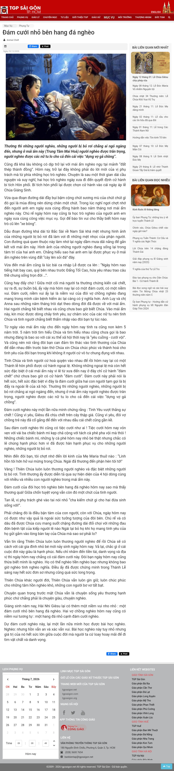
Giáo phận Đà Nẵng (142, 734)
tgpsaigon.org (69, 698)
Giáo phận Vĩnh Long (143, 713)
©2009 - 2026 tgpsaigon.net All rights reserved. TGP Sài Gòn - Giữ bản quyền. (87, 766)
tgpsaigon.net (69, 689)
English (156, 12)
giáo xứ (96, 17)
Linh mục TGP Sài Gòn (75, 671)
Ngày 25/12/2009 (11, 51)
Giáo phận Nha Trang (143, 738)
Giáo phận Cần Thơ (142, 687)
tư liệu (65, 17)
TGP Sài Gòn (138, 679)
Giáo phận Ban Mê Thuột (145, 730)
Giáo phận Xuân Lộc (142, 717)
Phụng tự (24, 25)
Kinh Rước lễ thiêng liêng (146, 209)
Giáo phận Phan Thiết (143, 704)
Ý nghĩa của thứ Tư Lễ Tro (146, 269)
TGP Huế (136, 726)
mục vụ (109, 17)
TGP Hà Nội (138, 755)
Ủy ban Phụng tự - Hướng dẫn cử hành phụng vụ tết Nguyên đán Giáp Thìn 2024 (150, 305)
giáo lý (36, 17)
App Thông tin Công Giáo (77, 719)
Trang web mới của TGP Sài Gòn (82, 684)
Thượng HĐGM (143, 17)
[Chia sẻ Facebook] (33, 46)
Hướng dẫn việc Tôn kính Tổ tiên (150, 137)
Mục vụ (8, 25)
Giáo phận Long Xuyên (143, 696)
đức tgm (159, 17)
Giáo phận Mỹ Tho (141, 700)
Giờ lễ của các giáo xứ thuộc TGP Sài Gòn (89, 677)
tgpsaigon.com (70, 694)
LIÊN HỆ (65, 737)
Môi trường (125, 17)
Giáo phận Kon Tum (142, 743)
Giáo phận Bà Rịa (141, 683)
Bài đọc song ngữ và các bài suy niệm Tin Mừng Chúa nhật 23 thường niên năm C (150, 291)
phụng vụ (22, 17)
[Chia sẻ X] (45, 46)
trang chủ (7, 17)
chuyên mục (50, 17)
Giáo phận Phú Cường (143, 709)
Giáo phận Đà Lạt (141, 692)
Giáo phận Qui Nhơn (142, 747)
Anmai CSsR (13, 40)
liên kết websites (142, 669)
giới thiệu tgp (80, 17)
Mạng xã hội (69, 704)
